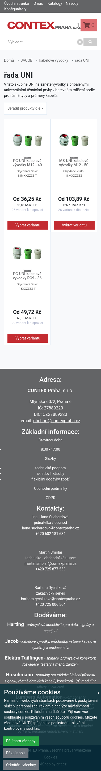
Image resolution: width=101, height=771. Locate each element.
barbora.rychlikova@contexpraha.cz (50, 599)
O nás (38, 3)
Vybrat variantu (27, 225)
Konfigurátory (15, 9)
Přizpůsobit (15, 753)
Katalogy (55, 3)
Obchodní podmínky (50, 488)
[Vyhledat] (90, 42)
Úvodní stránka (16, 3)
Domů (9, 60)
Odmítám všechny (21, 765)
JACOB (26, 60)
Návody (72, 3)
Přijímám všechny (20, 741)
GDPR (50, 498)
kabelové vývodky (53, 60)
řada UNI (82, 60)
